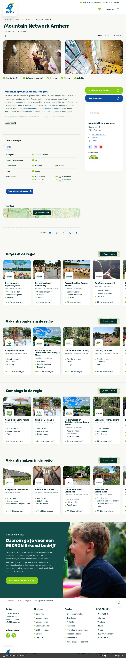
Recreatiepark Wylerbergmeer (12, 284)
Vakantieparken (42, 622)
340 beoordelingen (17, 511)
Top (119, 602)
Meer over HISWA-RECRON (21, 580)
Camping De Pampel (14, 350)
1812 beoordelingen (106, 511)
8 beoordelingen (75, 302)
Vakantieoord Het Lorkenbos (73, 490)
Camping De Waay (103, 350)
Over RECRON (103, 614)
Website (95, 138)
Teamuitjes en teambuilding (77, 630)
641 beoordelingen (76, 511)
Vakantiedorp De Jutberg (77, 350)
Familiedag (71, 626)
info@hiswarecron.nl (13, 622)
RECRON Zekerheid (111, 2)
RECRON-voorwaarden (106, 634)
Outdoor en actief (42, 630)
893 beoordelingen (17, 441)
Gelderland (18, 289)
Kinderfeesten (72, 638)
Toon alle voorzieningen (20, 191)
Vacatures (101, 622)
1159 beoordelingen (17, 372)
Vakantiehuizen (42, 618)
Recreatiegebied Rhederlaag (43, 284)
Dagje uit (113, 9)
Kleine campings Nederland (77, 642)
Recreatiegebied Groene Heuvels (76, 284)
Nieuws (100, 626)
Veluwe (55, 289)
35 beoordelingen (76, 372)
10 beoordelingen (16, 302)
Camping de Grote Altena (17, 420)
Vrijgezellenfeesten (74, 634)
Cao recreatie (102, 638)
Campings (40, 614)
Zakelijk (39, 634)
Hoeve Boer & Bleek (44, 489)
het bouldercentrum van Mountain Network (40, 108)
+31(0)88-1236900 (99, 134)
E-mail (94, 141)
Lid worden (101, 618)
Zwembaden (71, 618)
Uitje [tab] (9, 147)
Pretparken (71, 622)
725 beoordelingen (46, 372)
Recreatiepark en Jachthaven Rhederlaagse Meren (47, 352)
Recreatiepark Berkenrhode (101, 490)
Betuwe (115, 353)
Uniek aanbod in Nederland (90, 2)
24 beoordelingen (46, 302)
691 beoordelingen (106, 372)
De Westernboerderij (105, 283)
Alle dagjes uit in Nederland (42, 19)
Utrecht (17, 492)
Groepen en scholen (43, 626)
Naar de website (103, 98)
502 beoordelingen (106, 302)
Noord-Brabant (20, 423)
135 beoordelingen (46, 511)
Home (18, 19)
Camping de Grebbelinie (16, 489)
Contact (100, 630)
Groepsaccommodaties (75, 614)
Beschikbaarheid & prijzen (103, 90)
